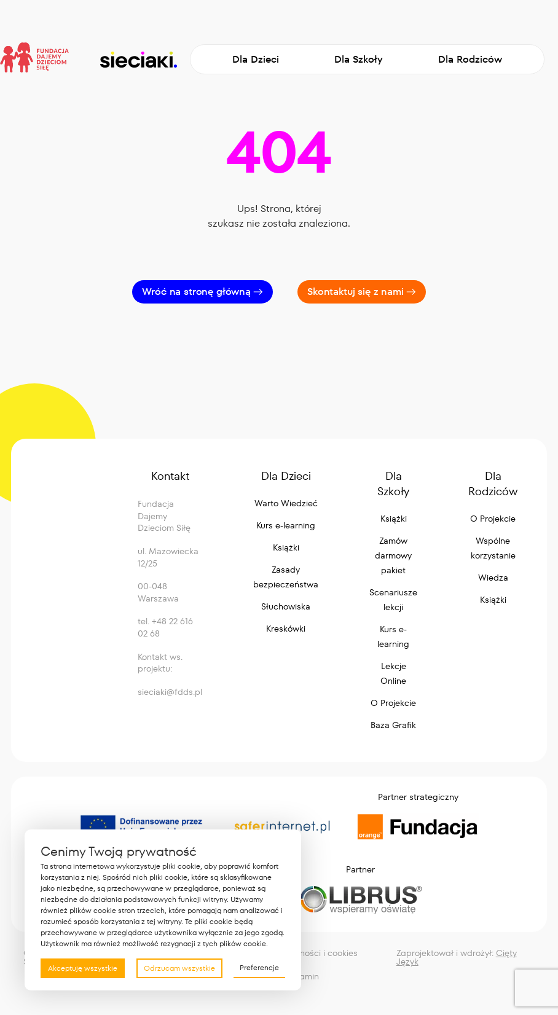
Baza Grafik (393, 725)
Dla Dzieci (255, 59)
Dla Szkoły (358, 59)
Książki (286, 547)
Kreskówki (285, 628)
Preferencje (259, 967)
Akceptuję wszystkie (82, 968)
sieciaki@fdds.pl (170, 692)
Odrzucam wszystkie (179, 968)
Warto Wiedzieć (286, 503)
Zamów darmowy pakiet (393, 555)
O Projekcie (393, 703)
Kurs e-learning (285, 525)
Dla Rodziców (470, 59)
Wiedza (493, 577)
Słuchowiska (285, 606)
